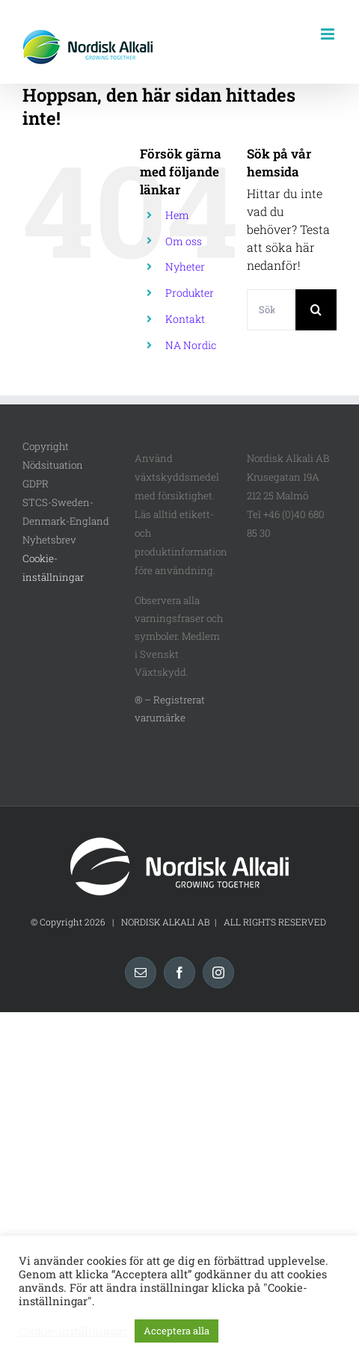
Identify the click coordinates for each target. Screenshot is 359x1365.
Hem (177, 215)
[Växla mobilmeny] (329, 34)
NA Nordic (190, 345)
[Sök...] (271, 309)
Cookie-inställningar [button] (73, 1331)
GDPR (35, 483)
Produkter (189, 293)
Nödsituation (52, 465)
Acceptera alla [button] (176, 1330)
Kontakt (185, 319)
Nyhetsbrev (49, 539)
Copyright (45, 446)
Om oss (183, 241)
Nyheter (185, 266)
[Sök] (316, 309)
